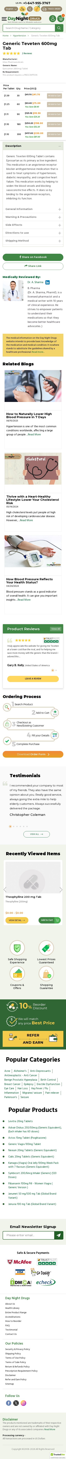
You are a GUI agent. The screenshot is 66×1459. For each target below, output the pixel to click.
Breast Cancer (12, 1084)
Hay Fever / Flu (39, 1088)
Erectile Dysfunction (48, 1084)
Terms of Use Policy (15, 1358)
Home (6, 36)
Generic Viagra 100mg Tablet (24, 1144)
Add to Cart (54, 95)
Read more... (38, 352)
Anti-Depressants (40, 1071)
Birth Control (48, 1080)
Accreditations (12, 1317)
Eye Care (9, 1088)
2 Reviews (27, 53)
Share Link (33, 266)
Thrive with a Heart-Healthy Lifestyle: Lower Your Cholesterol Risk (32, 500)
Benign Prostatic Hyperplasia (20, 1080)
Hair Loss (23, 1088)
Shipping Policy (13, 1354)
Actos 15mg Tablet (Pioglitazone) (27, 1138)
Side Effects (13, 224)
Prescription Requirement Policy (21, 1371)
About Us (10, 1304)
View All (55, 629)
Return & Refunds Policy (17, 1367)
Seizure (25, 1097)
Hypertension (19, 36)
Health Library (12, 1308)
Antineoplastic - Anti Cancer (20, 1075)
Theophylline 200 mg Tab (23, 896)
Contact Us (11, 1334)
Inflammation (11, 1093)
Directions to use (17, 232)
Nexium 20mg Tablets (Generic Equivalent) (32, 1150)
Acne (7, 1071)
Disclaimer (10, 1375)
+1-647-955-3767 (36, 3)
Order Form (31, 754)
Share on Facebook (33, 257)
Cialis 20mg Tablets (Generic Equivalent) (31, 1157)
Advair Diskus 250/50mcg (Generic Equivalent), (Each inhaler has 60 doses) (35, 1130)
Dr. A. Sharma (35, 282)
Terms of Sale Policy (15, 1362)
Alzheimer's (20, 1071)
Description (13, 146)
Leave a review (33, 679)
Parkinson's (10, 1097)
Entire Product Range (16, 1312)
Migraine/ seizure (32, 1093)
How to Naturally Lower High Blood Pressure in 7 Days (29, 415)
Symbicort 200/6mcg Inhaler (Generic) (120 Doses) (32, 1175)
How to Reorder (13, 1321)
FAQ (7, 1325)
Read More (34, 434)
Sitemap (9, 1384)
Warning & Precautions (20, 217)
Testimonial (11, 1330)
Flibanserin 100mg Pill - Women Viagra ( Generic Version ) (30, 1186)
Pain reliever (52, 1093)
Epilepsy (28, 1084)
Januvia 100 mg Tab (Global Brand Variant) (32, 1204)
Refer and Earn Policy (15, 1379)
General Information (19, 209)
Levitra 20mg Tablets (20, 1121)
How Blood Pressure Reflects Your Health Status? (29, 580)
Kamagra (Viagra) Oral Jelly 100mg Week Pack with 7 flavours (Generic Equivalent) (33, 1165)
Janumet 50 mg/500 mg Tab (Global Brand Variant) (32, 1196)
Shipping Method (17, 240)
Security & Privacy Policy (17, 1349)
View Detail (15, 920)
